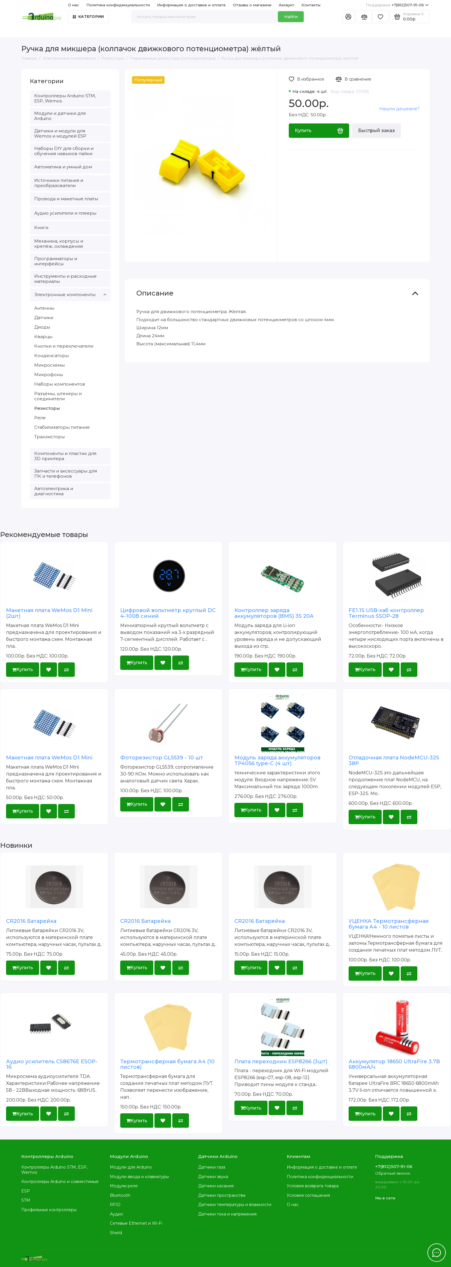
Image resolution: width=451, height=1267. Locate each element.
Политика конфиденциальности (118, 5)
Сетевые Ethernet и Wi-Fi (136, 1223)
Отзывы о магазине (252, 5)
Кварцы (43, 336)
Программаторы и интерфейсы (55, 261)
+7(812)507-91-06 (397, 5)
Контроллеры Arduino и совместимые (60, 1181)
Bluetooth (120, 1195)
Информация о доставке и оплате (191, 5)
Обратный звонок (392, 1173)
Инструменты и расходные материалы (65, 278)
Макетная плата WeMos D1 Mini (49, 758)
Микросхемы (49, 365)
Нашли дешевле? (399, 108)
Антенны (44, 308)
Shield (116, 1232)
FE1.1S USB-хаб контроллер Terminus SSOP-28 (386, 613)
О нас (73, 5)
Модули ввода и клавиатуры (139, 1176)
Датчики (43, 317)
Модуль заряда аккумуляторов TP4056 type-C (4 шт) (277, 761)
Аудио (116, 1214)
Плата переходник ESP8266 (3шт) (280, 1061)
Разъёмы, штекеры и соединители (58, 396)
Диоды (42, 327)
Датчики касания (216, 1185)
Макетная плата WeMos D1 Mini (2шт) (49, 613)
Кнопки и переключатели (63, 346)
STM (25, 1200)
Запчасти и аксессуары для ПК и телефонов (65, 473)
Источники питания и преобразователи (58, 183)
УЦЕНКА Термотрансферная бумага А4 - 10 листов (389, 924)
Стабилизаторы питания (61, 427)
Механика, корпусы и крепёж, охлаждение (58, 243)
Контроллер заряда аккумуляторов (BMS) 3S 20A (274, 613)
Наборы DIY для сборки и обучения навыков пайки (63, 151)
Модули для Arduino (131, 1167)
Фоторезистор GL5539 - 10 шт (161, 758)
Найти (291, 16)
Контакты (310, 5)
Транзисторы (49, 436)
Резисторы (47, 408)
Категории (88, 16)
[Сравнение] (364, 16)
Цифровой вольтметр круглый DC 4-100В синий (168, 613)
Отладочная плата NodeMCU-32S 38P (394, 761)
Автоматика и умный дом (63, 166)
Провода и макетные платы (66, 198)
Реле (40, 417)
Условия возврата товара (313, 1185)
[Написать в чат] (436, 1252)
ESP (25, 1191)
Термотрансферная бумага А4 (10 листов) (167, 1064)
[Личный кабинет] (348, 16)
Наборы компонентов (59, 384)
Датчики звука (213, 1176)
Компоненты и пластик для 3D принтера (65, 456)
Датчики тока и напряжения (227, 1214)
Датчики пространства (221, 1195)
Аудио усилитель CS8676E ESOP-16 (52, 1064)
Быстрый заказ (376, 130)
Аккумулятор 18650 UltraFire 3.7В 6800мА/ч (394, 1064)
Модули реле (124, 1185)
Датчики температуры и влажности (234, 1204)
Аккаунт (286, 5)
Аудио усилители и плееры (65, 213)
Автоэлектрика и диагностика (53, 491)
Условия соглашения (308, 1195)
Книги (41, 227)
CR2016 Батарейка (31, 921)
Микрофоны (48, 374)
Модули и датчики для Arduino (60, 115)
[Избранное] (380, 16)
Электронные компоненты (70, 294)
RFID (115, 1204)
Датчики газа (211, 1167)
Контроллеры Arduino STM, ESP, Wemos (65, 98)
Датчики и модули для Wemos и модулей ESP (60, 133)
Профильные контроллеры (49, 1209)
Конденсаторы (51, 355)
